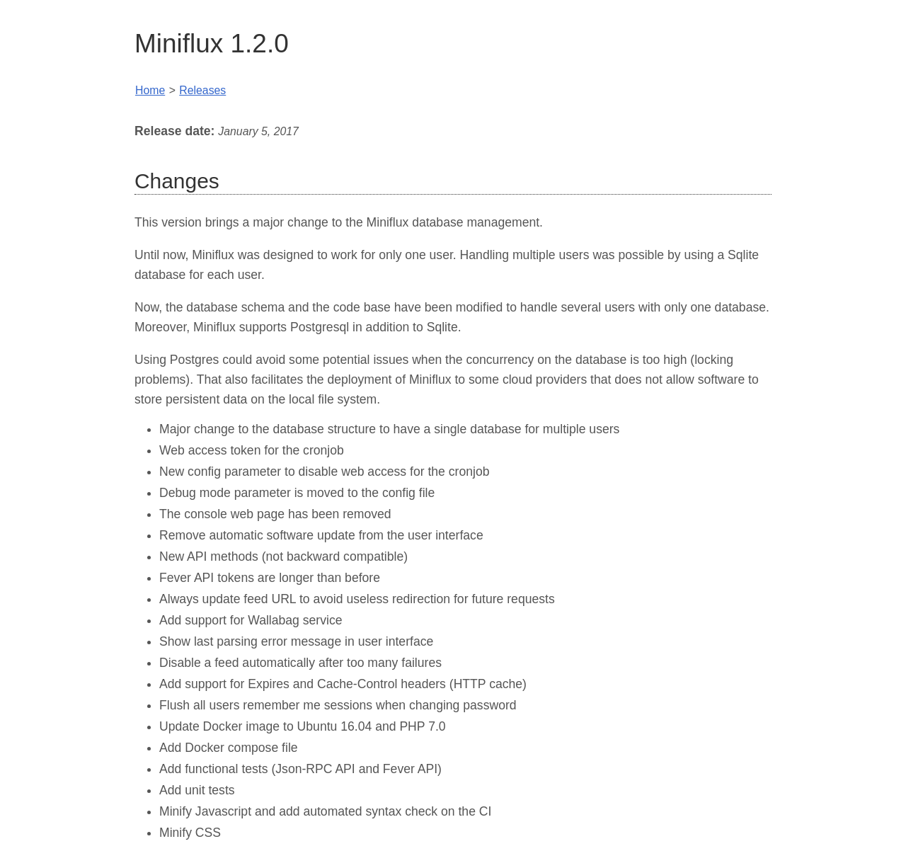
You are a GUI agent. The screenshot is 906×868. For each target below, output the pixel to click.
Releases (202, 90)
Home (150, 90)
